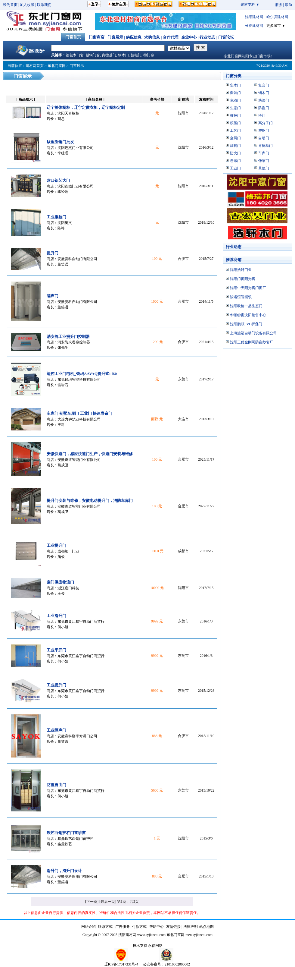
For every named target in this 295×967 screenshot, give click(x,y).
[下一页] (91, 901)
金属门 (235, 138)
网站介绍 (88, 926)
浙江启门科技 (68, 588)
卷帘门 (235, 161)
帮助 (288, 5)
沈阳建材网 (254, 17)
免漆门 (235, 100)
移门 (262, 115)
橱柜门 (136, 55)
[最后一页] (107, 901)
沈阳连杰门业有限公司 (75, 148)
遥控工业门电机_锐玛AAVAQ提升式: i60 (82, 373)
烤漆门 (263, 100)
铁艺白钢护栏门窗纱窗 (66, 832)
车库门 (263, 153)
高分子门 (265, 123)
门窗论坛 (226, 37)
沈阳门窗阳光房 (242, 279)
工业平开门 (56, 650)
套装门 (235, 93)
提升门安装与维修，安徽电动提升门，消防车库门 (90, 500)
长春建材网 (254, 26)
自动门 (263, 138)
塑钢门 (263, 130)
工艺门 (235, 130)
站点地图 (206, 926)
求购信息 (152, 37)
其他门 (263, 168)
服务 (278, 5)
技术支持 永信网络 (148, 945)
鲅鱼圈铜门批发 (60, 142)
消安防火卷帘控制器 (73, 342)
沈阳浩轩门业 (241, 270)
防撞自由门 (56, 785)
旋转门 (235, 145)
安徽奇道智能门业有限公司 (79, 460)
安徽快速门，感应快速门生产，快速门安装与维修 (90, 454)
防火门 (235, 153)
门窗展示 (115, 37)
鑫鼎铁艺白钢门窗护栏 (75, 838)
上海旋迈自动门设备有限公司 (253, 333)
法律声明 (190, 926)
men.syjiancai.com (199, 935)
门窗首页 (73, 37)
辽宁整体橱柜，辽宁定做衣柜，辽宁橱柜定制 (86, 107)
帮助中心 (156, 926)
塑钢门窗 (92, 55)
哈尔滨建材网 (277, 17)
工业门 (235, 168)
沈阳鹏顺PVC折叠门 (246, 324)
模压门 (235, 123)
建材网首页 (35, 66)
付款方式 (139, 926)
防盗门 (263, 108)
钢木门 (123, 55)
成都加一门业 (68, 551)
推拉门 (235, 115)
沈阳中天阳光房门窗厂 (248, 288)
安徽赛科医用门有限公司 (77, 876)
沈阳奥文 (64, 223)
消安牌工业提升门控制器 (68, 336)
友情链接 (173, 926)
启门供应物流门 (60, 582)
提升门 (52, 253)
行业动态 (207, 37)
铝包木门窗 (75, 55)
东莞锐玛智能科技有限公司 (79, 379)
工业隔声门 (56, 730)
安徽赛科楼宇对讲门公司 (77, 736)
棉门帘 (148, 55)
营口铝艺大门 (58, 180)
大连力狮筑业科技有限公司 (79, 419)
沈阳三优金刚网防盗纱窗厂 (251, 342)
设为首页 (10, 5)
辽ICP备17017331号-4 (121, 964)
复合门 (263, 85)
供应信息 (133, 37)
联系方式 (105, 926)
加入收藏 (27, 5)
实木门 (235, 85)
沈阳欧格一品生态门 (246, 306)
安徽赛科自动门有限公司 (77, 259)
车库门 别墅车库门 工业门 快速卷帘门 (79, 413)
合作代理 (171, 37)
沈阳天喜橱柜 (68, 113)
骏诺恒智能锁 (241, 297)
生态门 (235, 108)
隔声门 (52, 296)
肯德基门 (109, 55)
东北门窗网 (57, 66)
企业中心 (189, 37)
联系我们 (44, 5)
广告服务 (122, 926)
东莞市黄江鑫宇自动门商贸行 (80, 621)
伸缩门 (263, 161)
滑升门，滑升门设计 (64, 870)
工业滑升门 (56, 615)
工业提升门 (56, 545)
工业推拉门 (56, 217)
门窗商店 (96, 37)
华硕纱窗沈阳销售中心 (248, 315)
